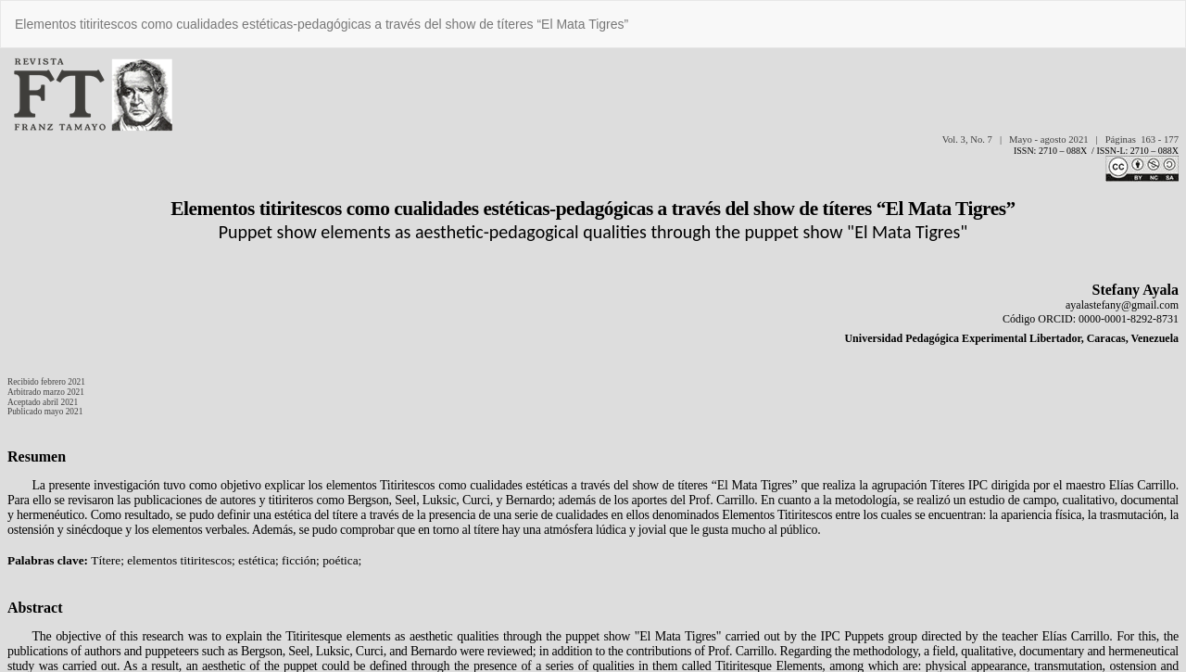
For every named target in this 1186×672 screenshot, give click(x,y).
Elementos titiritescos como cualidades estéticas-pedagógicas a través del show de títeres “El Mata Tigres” (321, 24)
